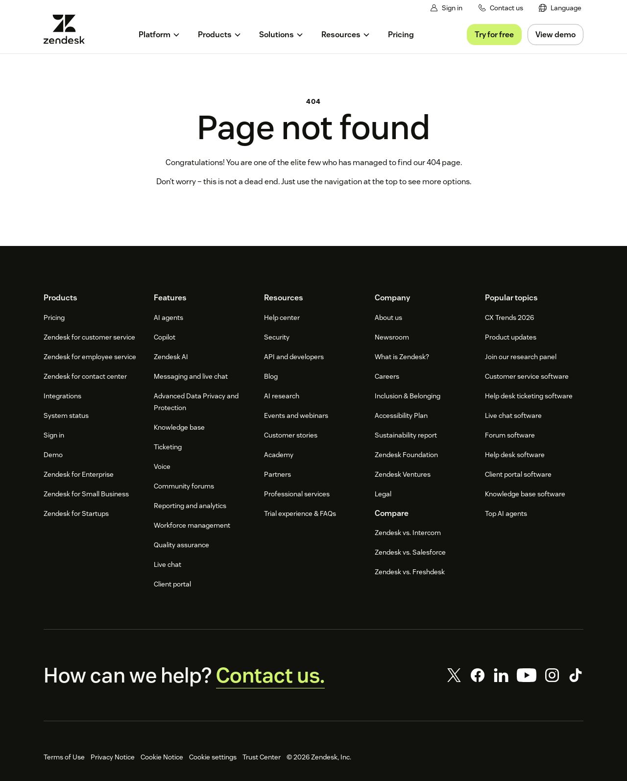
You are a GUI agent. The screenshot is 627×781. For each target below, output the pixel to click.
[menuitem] (560, 8)
